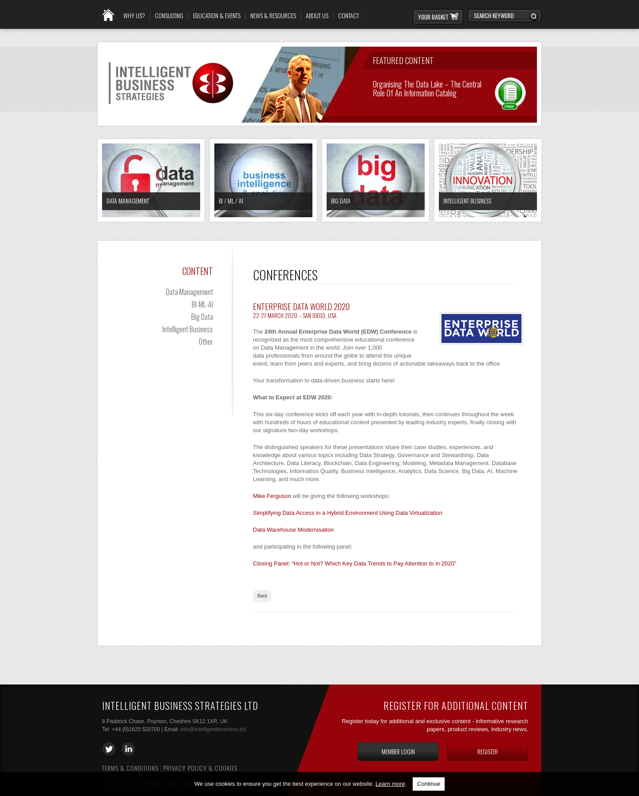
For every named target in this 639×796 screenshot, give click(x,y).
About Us (317, 15)
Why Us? (134, 15)
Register (487, 751)
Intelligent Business (467, 200)
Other (206, 341)
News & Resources (273, 15)
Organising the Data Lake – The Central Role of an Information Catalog (427, 87)
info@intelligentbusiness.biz (213, 729)
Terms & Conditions (130, 767)
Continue (428, 783)
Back (262, 595)
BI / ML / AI (231, 200)
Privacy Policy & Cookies (200, 767)
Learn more (390, 783)
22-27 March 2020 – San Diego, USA (294, 315)
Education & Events (217, 15)
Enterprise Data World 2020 (301, 306)
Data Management (127, 200)
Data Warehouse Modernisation (293, 529)
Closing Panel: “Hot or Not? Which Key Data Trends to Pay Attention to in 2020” (354, 563)
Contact (348, 15)
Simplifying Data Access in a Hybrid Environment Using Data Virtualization (347, 512)
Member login (398, 751)
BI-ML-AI (202, 304)
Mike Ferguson (272, 496)
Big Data (341, 200)
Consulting (169, 15)
